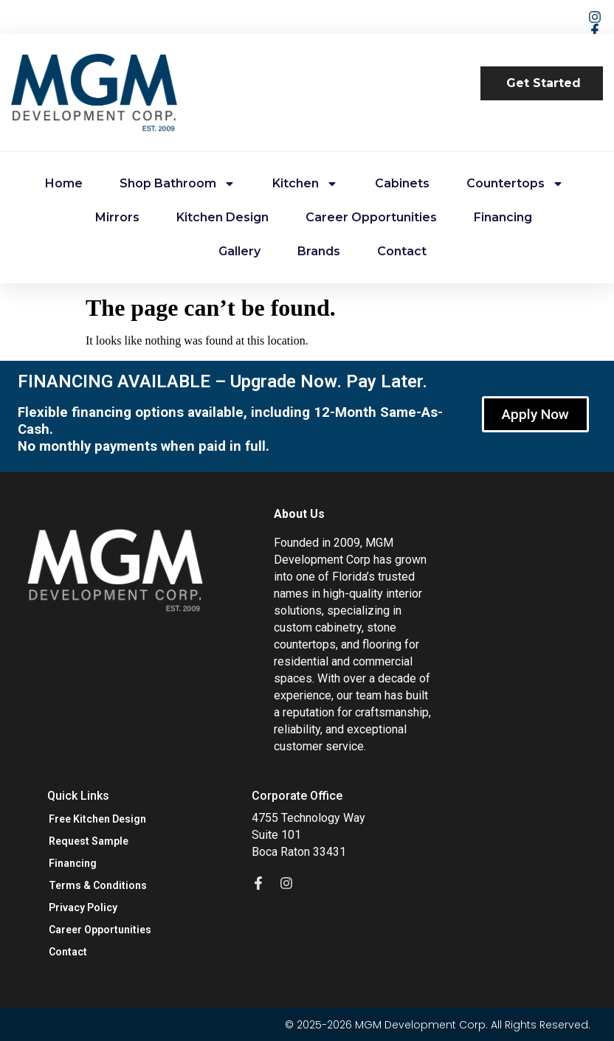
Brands (318, 251)
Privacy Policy (83, 907)
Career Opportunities (371, 217)
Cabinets (402, 183)
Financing (503, 217)
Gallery (239, 251)
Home (64, 183)
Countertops (515, 183)
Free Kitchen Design (97, 819)
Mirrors (117, 217)
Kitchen (305, 183)
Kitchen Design (222, 217)
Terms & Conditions (98, 885)
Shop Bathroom (177, 183)
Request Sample (88, 841)
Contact (402, 251)
